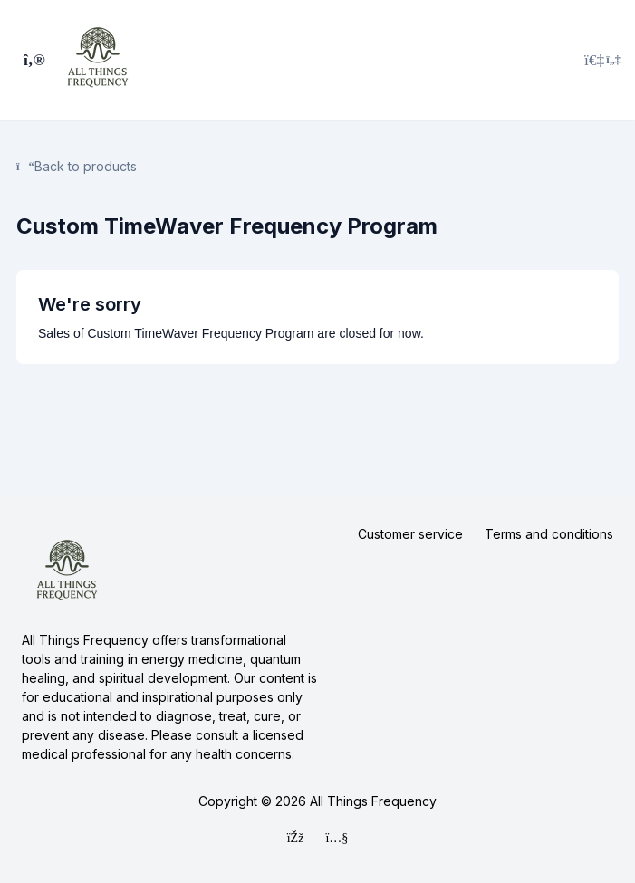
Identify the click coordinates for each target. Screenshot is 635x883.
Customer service (410, 534)
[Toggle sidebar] (31, 60)
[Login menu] (602, 59)
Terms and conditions (549, 534)
